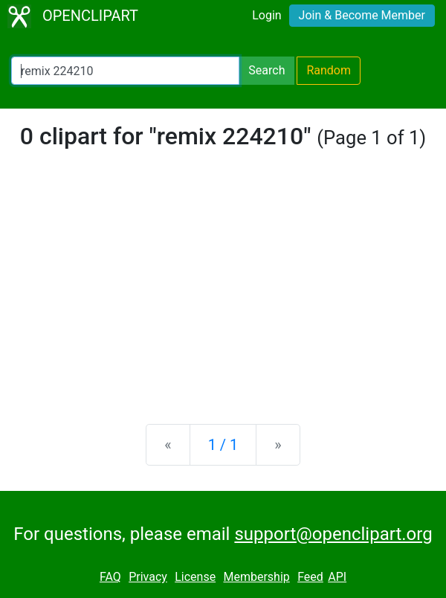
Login (266, 15)
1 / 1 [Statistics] (223, 445)
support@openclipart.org (333, 534)
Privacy (148, 577)
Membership (256, 577)
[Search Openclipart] (125, 71)
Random (328, 70)
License (195, 577)
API (337, 577)
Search (266, 70)
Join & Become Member (362, 15)
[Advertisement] (223, 296)
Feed (310, 577)
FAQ (110, 577)
